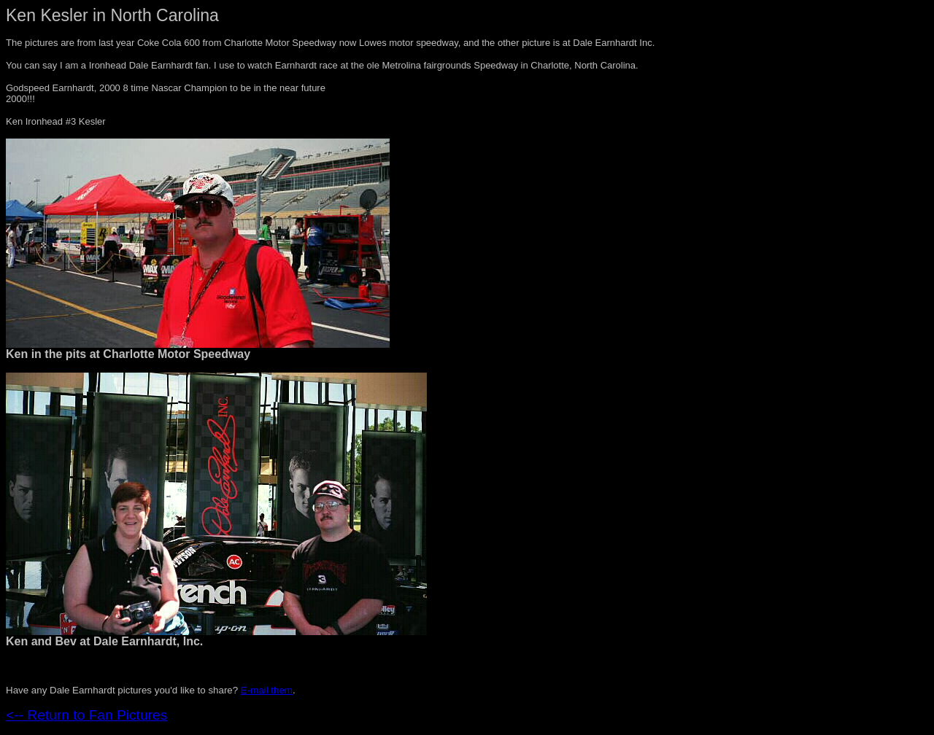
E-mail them (267, 690)
